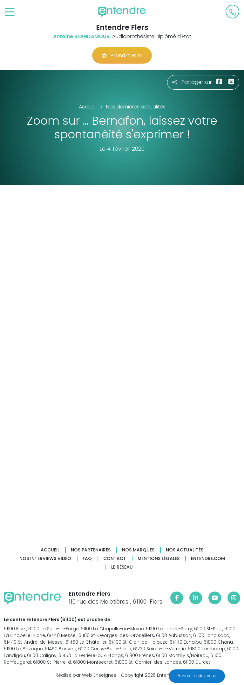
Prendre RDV (122, 55)
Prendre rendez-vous (196, 675)
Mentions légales (159, 558)
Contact (114, 558)
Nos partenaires (91, 550)
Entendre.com (208, 558)
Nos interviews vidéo (45, 558)
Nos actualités (184, 550)
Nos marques (138, 550)
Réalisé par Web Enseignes (86, 675)
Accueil (50, 550)
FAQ (87, 558)
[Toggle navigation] (10, 12)
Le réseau (122, 567)
